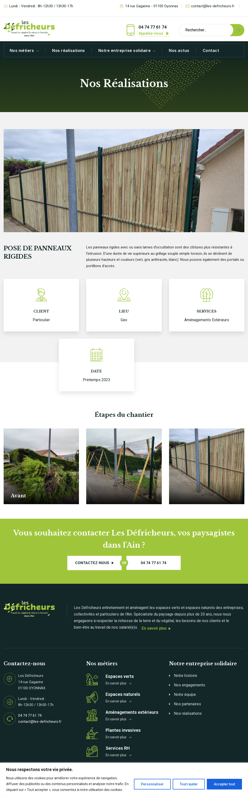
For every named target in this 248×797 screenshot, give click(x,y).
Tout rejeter (189, 784)
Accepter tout (224, 784)
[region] (124, 780)
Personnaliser (152, 784)
